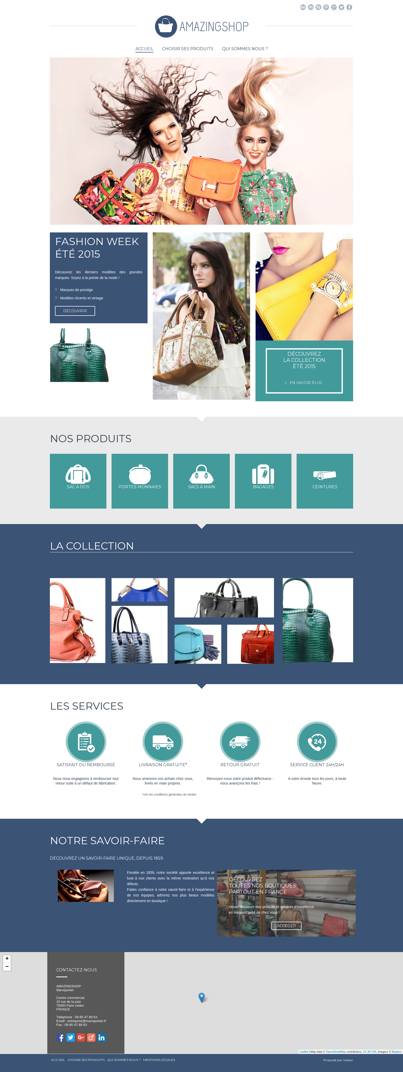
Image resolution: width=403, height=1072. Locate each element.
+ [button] (7, 959)
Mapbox (397, 1051)
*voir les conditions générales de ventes (169, 794)
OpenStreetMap (336, 1051)
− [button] (7, 967)
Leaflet (304, 1051)
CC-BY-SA (369, 1051)
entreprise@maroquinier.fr (86, 1021)
